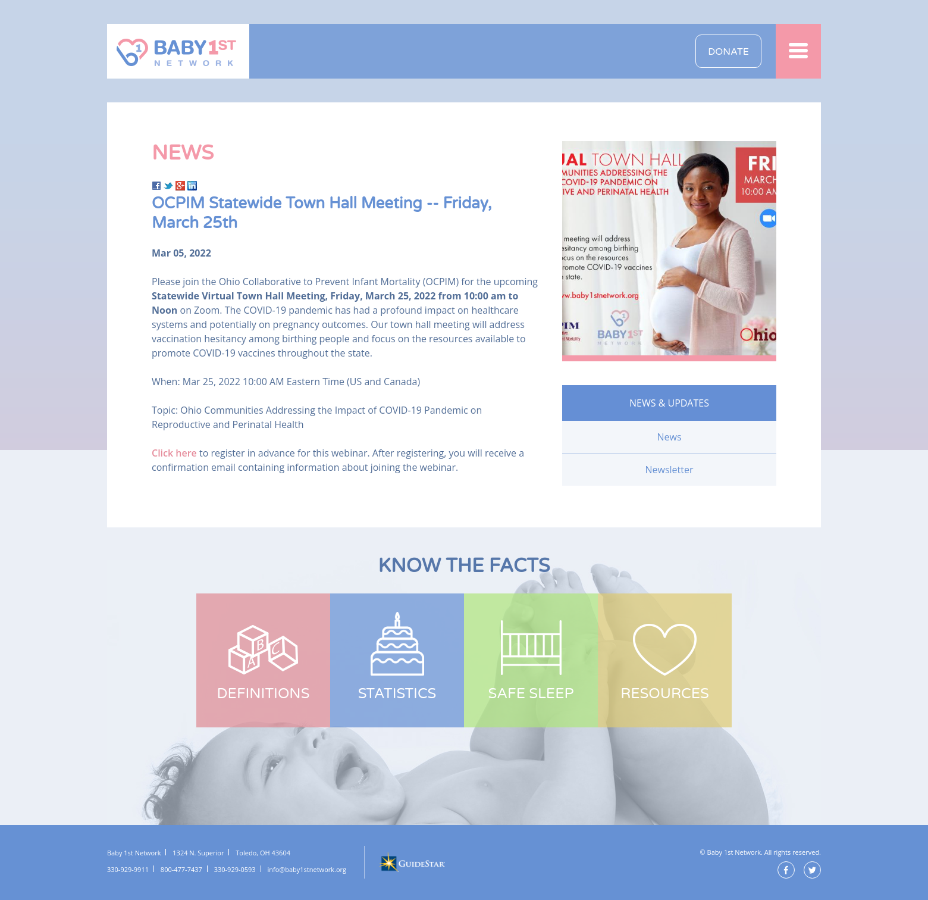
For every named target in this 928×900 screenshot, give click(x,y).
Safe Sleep (530, 693)
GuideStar (411, 862)
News (669, 436)
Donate (728, 52)
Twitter (812, 870)
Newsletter (669, 469)
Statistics (397, 693)
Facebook (786, 870)
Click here (174, 453)
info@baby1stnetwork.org (307, 869)
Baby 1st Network (178, 51)
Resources (664, 693)
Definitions (263, 693)
